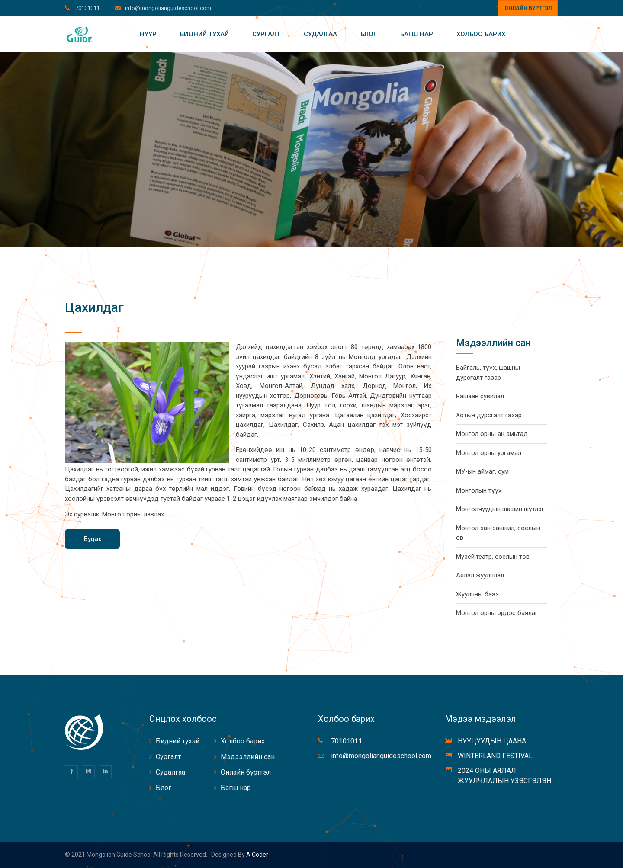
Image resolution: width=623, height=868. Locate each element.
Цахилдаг (94, 307)
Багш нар (416, 34)
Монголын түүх (478, 490)
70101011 (87, 8)
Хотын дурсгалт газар (489, 415)
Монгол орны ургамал (488, 453)
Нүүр (148, 34)
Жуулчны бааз (477, 594)
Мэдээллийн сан (248, 757)
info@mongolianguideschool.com (168, 8)
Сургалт (266, 34)
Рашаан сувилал (480, 396)
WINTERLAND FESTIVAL (495, 756)
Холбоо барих (480, 34)
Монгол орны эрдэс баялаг (497, 613)
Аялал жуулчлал (480, 575)
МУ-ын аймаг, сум (482, 471)
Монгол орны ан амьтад (492, 434)
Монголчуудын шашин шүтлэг (500, 509)
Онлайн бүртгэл (528, 8)
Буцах (92, 538)
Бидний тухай (204, 34)
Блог (368, 34)
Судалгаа (320, 34)
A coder (256, 854)
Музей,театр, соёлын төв (493, 557)
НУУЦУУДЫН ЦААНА (492, 741)
